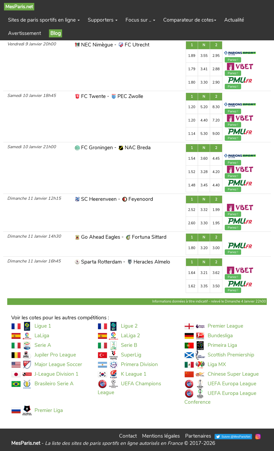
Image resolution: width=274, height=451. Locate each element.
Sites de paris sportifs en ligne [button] (44, 20)
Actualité (234, 20)
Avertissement (24, 33)
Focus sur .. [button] (140, 20)
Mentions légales (161, 436)
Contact (128, 436)
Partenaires (198, 436)
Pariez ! (233, 60)
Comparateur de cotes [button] (189, 20)
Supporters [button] (102, 20)
